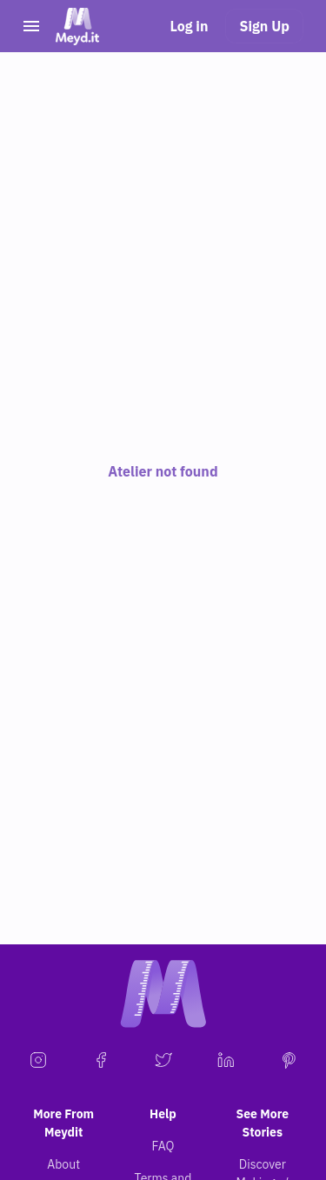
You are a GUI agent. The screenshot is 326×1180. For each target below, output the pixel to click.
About (63, 1164)
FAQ (163, 1146)
